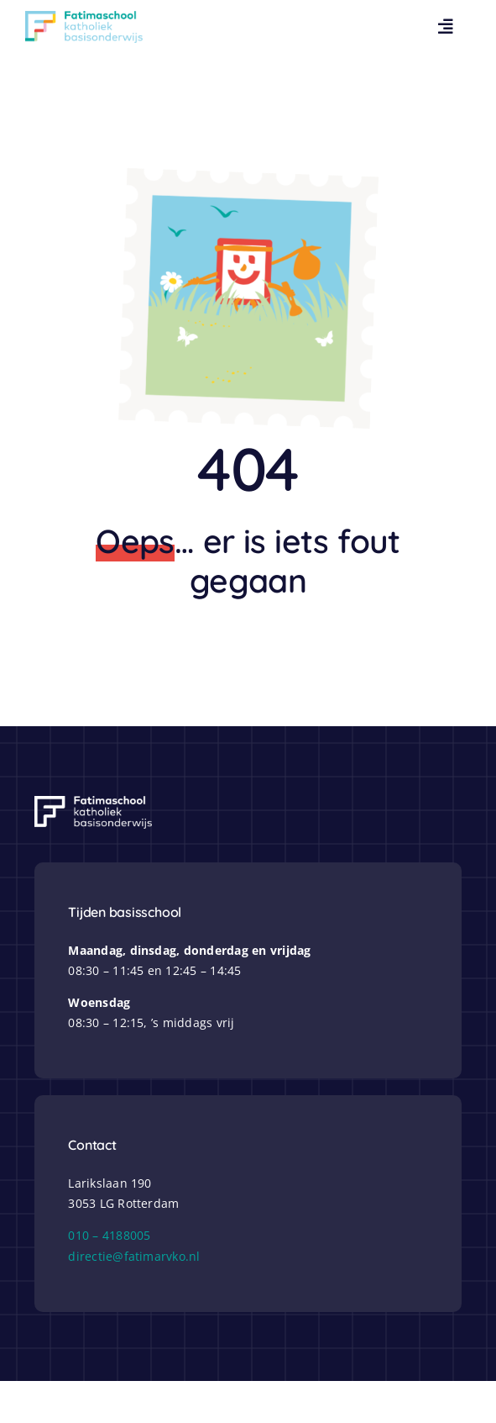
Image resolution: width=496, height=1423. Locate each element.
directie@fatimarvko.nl (134, 1256)
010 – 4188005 (109, 1235)
